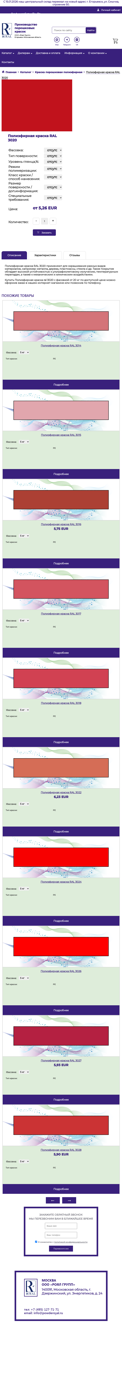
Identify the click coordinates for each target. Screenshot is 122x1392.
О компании (97, 53)
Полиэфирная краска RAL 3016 (61, 524)
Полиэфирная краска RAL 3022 (61, 792)
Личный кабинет (111, 10)
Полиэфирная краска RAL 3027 (61, 1060)
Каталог (7, 53)
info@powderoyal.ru (72, 15)
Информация (74, 53)
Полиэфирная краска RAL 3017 (61, 613)
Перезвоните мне (70, 20)
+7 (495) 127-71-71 (45, 1309)
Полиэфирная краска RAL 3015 (61, 434)
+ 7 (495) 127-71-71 (105, 15)
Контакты (8, 62)
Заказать (44, 232)
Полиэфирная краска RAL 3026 (61, 971)
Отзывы (74, 255)
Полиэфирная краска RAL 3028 (61, 1149)
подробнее (61, 384)
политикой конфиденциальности (70, 1242)
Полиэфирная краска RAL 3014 (61, 345)
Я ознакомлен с (61, 1242)
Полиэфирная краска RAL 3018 (61, 703)
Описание (14, 255)
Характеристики (45, 255)
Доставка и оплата (48, 53)
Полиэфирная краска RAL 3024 (61, 881)
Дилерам (25, 53)
